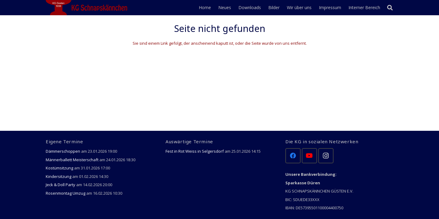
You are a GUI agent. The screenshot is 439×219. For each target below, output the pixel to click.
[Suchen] (390, 7)
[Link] (88, 7)
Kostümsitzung (59, 168)
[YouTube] (309, 155)
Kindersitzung (58, 176)
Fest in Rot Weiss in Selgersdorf (195, 151)
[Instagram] (326, 155)
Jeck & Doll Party (60, 184)
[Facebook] (293, 155)
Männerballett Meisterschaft (72, 159)
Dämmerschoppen (63, 151)
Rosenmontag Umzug (65, 193)
